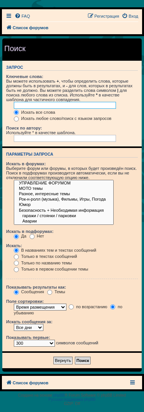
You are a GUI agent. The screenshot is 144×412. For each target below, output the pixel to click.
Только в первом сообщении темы (51, 269)
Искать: (14, 245)
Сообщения (29, 291)
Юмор (64, 205)
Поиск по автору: (24, 128)
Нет (37, 236)
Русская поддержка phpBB (72, 399)
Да (20, 236)
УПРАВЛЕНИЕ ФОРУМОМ (64, 183)
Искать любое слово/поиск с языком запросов (62, 118)
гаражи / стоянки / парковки (64, 216)
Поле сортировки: (25, 301)
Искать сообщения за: (29, 321)
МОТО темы (64, 188)
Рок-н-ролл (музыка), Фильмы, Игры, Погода (64, 199)
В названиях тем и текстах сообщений (55, 250)
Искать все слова (34, 112)
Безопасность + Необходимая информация (64, 210)
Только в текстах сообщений (45, 256)
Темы (56, 291)
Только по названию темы (43, 263)
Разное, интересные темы (64, 194)
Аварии (64, 221)
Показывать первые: (28, 337)
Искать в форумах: (26, 163)
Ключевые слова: (24, 76)
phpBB (59, 395)
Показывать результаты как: (36, 287)
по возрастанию (88, 306)
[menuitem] (22, 16)
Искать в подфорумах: (30, 231)
